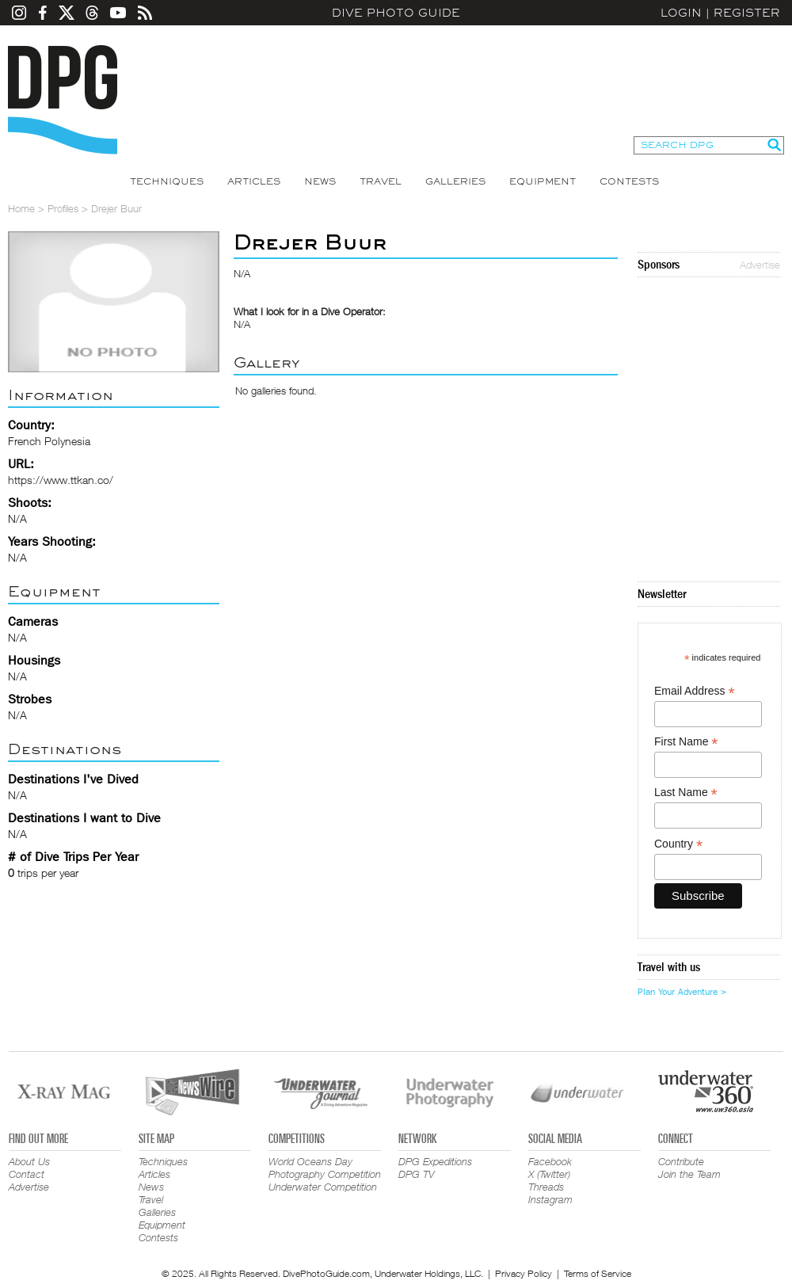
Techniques (167, 181)
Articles (253, 181)
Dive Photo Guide (396, 12)
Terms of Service (597, 1273)
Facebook (550, 1161)
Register (747, 12)
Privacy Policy (523, 1273)
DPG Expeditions (435, 1161)
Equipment (542, 181)
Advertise (760, 264)
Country (678, 844)
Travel (381, 181)
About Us (29, 1161)
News (320, 181)
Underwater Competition (322, 1186)
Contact (26, 1174)
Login (681, 12)
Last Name (686, 792)
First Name (686, 741)
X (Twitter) (549, 1174)
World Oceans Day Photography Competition (324, 1167)
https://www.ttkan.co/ (60, 479)
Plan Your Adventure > (682, 991)
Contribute (681, 1161)
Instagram (550, 1199)
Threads (546, 1186)
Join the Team (689, 1174)
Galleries (455, 181)
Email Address (694, 691)
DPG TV (416, 1174)
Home (21, 208)
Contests (629, 181)
